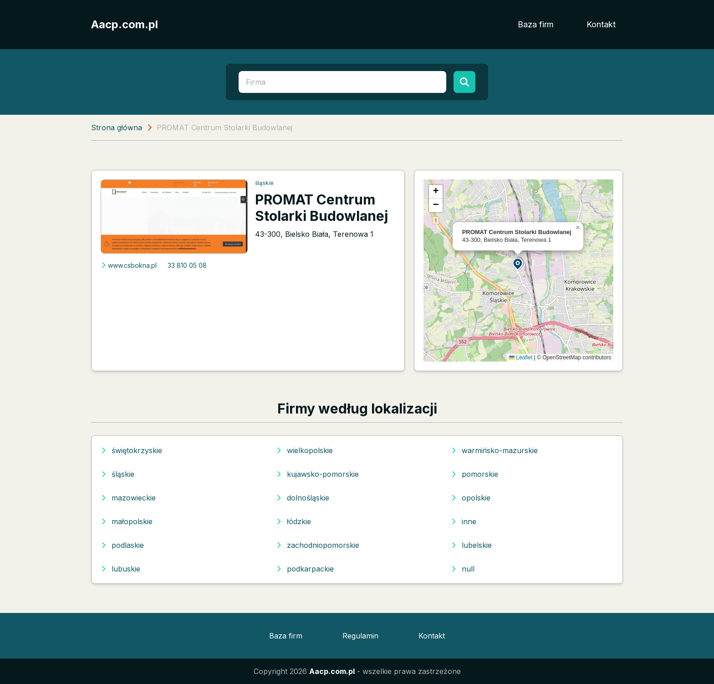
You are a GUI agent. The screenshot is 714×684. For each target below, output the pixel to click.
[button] (518, 263)
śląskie (264, 182)
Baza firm (536, 24)
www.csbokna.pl (129, 265)
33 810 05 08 (187, 265)
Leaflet (520, 357)
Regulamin (360, 635)
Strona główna (116, 127)
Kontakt (601, 24)
